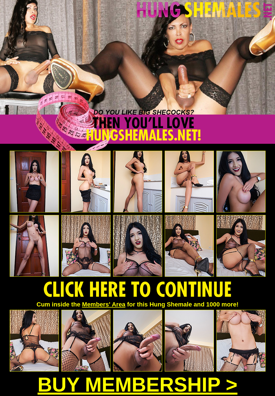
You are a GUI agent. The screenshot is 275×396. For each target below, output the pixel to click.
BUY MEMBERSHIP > (138, 384)
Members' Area (103, 304)
